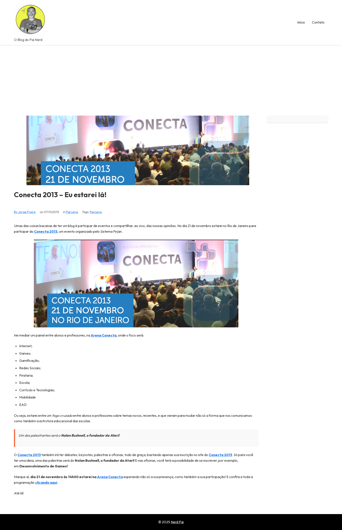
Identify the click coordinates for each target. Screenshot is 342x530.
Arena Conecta (103, 335)
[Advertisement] (171, 77)
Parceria (72, 212)
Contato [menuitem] (318, 22)
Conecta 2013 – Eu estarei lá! (60, 194)
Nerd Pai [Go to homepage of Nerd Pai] (177, 522)
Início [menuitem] (301, 22)
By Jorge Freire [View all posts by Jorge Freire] (25, 212)
